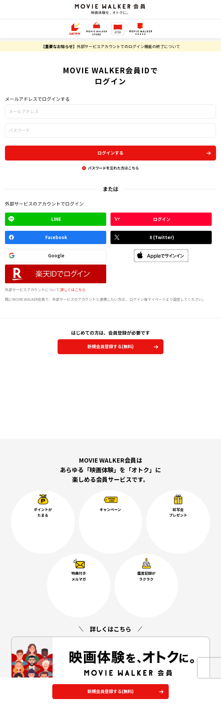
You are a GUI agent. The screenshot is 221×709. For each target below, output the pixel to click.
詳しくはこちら (73, 289)
